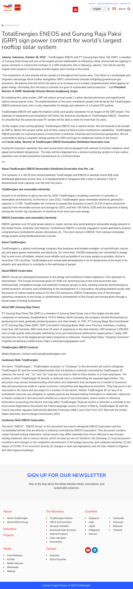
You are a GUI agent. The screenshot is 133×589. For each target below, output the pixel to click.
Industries (9, 529)
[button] (75, 9)
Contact (47, 585)
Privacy (63, 585)
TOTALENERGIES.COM (107, 3)
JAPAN (92, 3)
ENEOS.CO (125, 3)
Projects (8, 535)
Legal (55, 585)
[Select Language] (100, 9)
